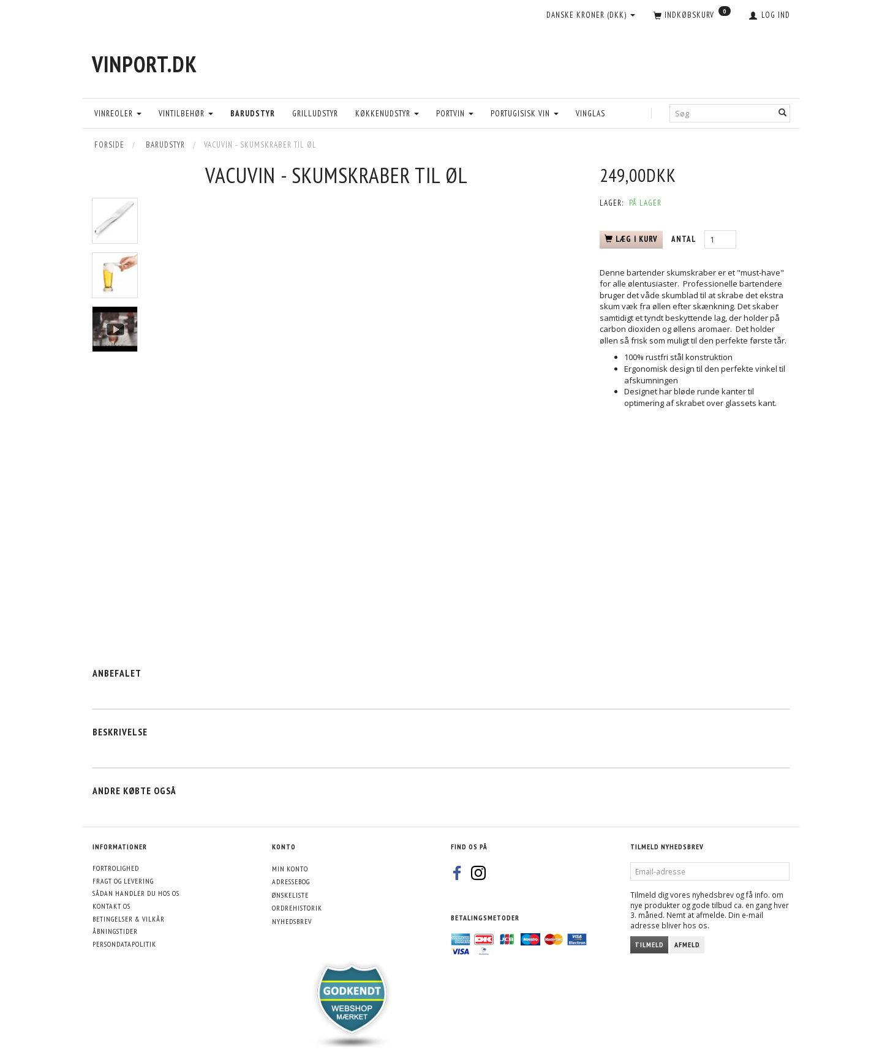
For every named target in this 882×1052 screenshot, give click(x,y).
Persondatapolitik (124, 944)
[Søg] (782, 113)
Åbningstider (115, 931)
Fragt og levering (123, 880)
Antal (684, 239)
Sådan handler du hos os (135, 893)
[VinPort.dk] (144, 64)
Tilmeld (649, 944)
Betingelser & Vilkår (128, 918)
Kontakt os (111, 906)
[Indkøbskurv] (692, 16)
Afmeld (687, 944)
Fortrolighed (115, 868)
